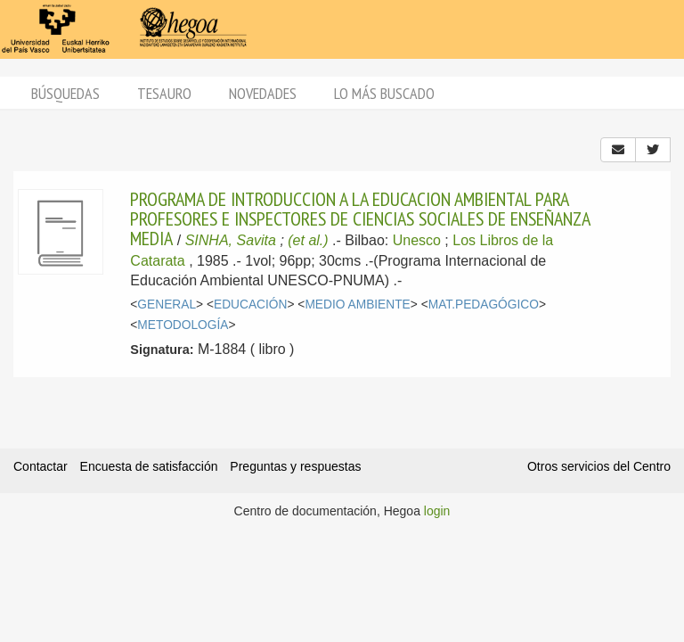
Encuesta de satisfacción (149, 466)
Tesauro (164, 93)
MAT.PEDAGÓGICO (483, 304)
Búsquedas (65, 93)
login (437, 511)
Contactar (40, 466)
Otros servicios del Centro (599, 466)
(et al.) (308, 240)
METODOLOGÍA (182, 325)
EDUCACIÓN (251, 304)
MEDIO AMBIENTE (357, 304)
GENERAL (166, 304)
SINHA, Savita (230, 240)
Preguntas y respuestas (295, 466)
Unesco (417, 240)
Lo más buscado (384, 93)
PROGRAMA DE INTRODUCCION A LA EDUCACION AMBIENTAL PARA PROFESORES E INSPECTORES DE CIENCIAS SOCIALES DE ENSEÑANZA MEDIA (360, 218)
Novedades (263, 93)
